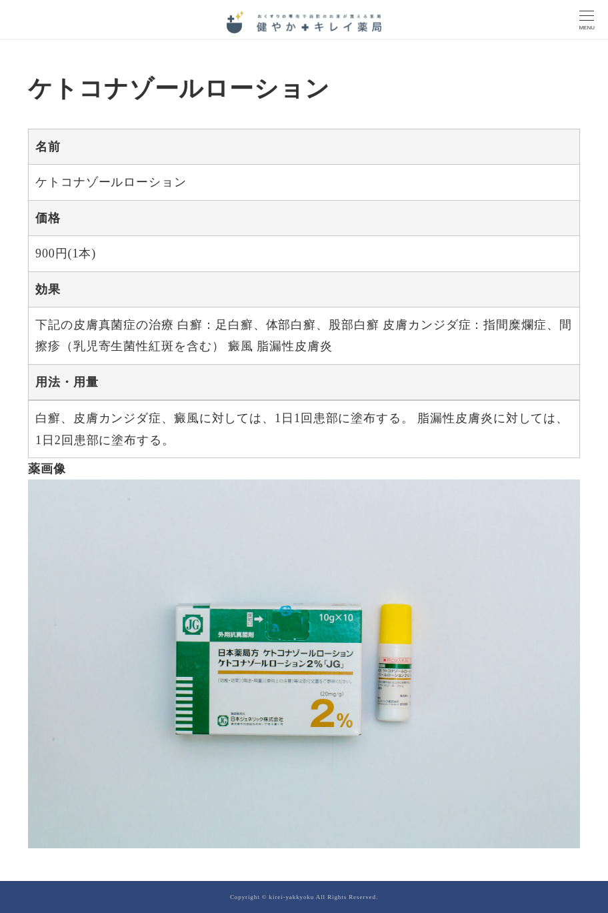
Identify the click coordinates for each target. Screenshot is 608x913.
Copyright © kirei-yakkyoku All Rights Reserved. (304, 897)
